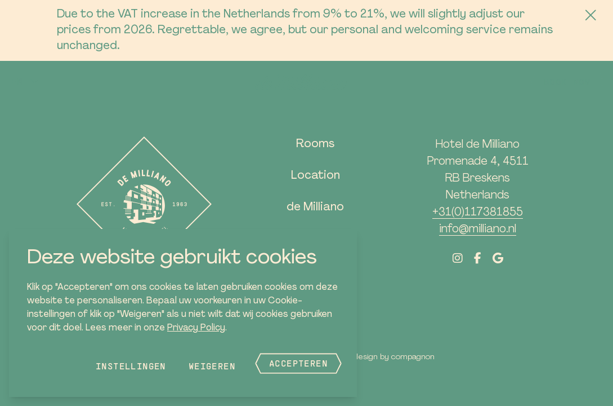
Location (315, 176)
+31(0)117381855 (477, 212)
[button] (25, 81)
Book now (567, 81)
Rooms (315, 144)
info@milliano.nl (477, 229)
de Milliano (315, 207)
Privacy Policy (196, 328)
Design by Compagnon (394, 357)
